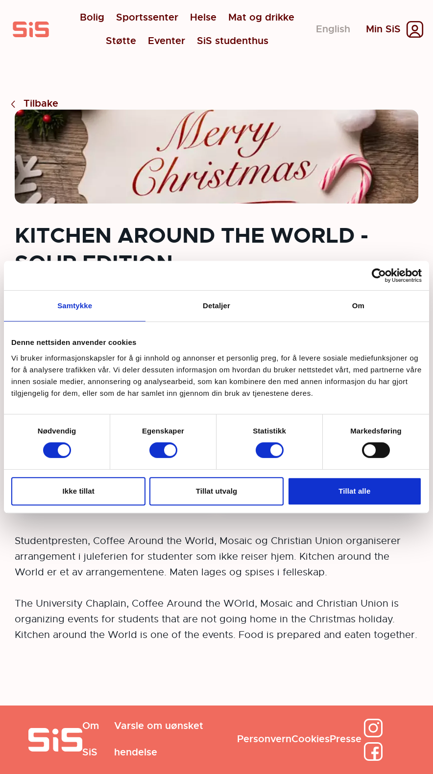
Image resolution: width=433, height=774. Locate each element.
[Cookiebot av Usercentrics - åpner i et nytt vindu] (379, 275)
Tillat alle (354, 491)
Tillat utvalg (216, 491)
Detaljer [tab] (216, 305)
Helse (203, 17)
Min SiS (383, 29)
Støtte (121, 41)
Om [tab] (358, 305)
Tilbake (33, 104)
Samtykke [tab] (74, 305)
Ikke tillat (79, 491)
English (333, 29)
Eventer (166, 41)
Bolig (92, 17)
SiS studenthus (232, 41)
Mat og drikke (261, 17)
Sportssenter (147, 17)
